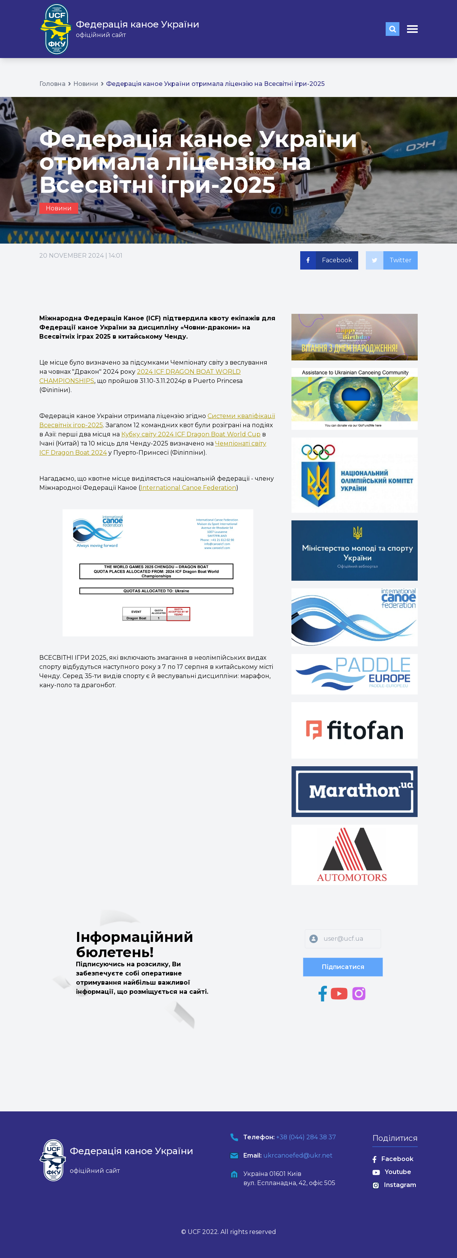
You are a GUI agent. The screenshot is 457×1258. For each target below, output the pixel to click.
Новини (85, 83)
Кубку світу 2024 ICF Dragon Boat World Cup (191, 434)
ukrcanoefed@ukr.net (297, 1155)
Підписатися (343, 967)
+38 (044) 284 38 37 (306, 1137)
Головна (52, 83)
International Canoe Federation (188, 487)
